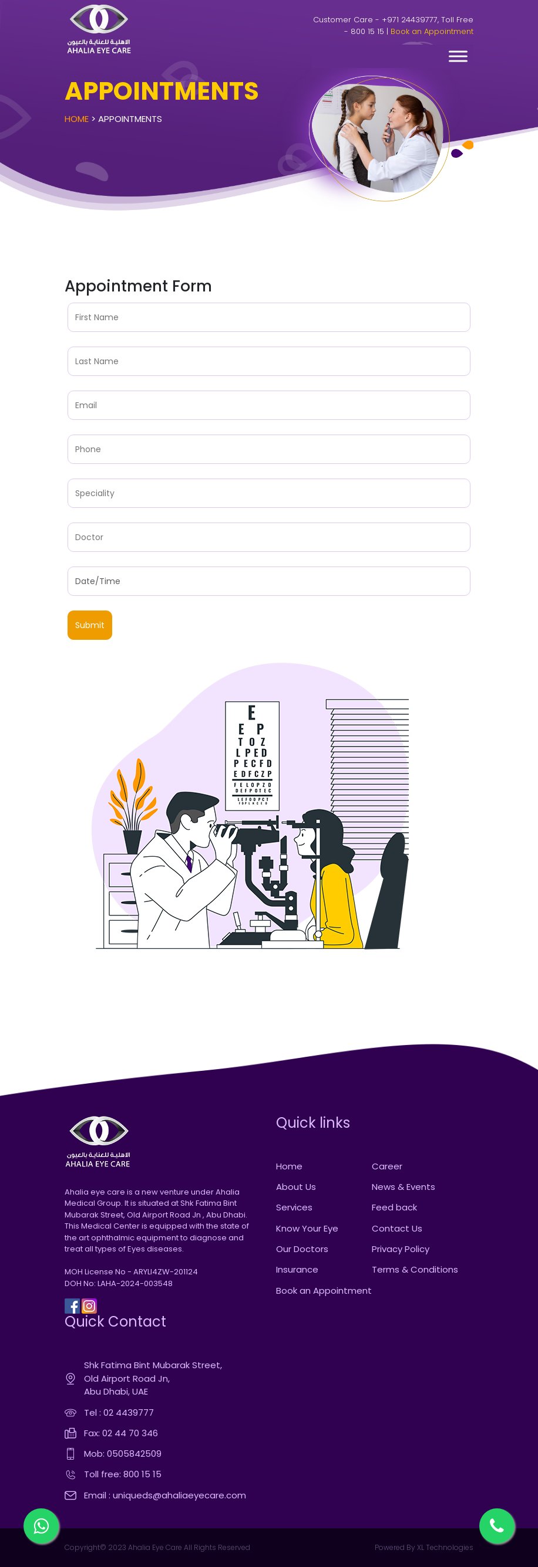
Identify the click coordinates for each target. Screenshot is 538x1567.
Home (77, 119)
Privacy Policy (400, 1249)
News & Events (403, 1187)
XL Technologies (444, 1547)
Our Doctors (302, 1249)
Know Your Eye (307, 1228)
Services (294, 1207)
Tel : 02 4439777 (119, 1412)
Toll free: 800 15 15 (123, 1474)
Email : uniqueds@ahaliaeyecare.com (165, 1495)
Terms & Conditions (415, 1269)
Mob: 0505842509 (123, 1453)
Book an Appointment (432, 31)
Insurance (297, 1269)
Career (387, 1166)
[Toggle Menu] (458, 56)
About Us (296, 1187)
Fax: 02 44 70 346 (121, 1433)
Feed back (394, 1207)
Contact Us (397, 1228)
